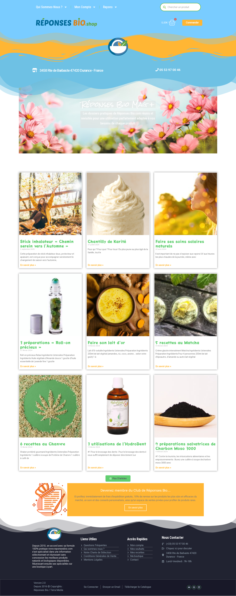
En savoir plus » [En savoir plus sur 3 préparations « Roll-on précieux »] (28, 366)
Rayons (110, 7)
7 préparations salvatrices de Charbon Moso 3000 (185, 446)
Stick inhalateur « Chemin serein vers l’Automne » (47, 244)
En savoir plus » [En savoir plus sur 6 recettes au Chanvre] (28, 467)
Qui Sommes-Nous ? (51, 7)
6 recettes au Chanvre (42, 443)
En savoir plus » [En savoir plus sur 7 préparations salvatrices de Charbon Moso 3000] (163, 467)
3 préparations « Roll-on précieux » (45, 345)
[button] (118, 478)
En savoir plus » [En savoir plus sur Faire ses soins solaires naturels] (163, 265)
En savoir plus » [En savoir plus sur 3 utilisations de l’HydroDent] (95, 467)
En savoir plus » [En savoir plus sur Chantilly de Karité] (95, 265)
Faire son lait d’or (106, 342)
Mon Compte (85, 7)
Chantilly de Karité (107, 241)
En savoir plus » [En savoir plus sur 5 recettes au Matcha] (163, 366)
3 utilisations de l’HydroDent (117, 443)
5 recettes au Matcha (177, 342)
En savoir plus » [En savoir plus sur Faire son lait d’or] (95, 366)
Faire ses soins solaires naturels (179, 244)
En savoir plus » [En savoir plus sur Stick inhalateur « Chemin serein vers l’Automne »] (28, 265)
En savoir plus (135, 507)
